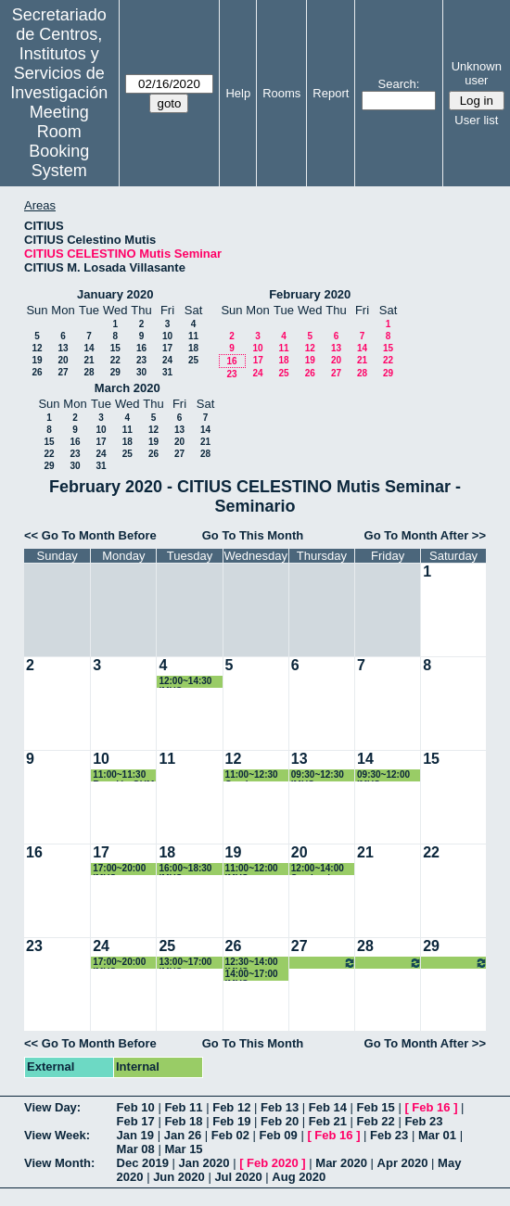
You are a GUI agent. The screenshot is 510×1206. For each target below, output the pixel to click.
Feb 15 (376, 1107)
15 (115, 348)
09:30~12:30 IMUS (317, 775)
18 (193, 348)
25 (193, 360)
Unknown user (477, 73)
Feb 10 (136, 1107)
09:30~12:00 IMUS (383, 775)
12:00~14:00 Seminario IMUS (317, 869)
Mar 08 (136, 1149)
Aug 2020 (298, 1177)
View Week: (57, 1135)
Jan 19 (135, 1135)
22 (115, 360)
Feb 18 (183, 1121)
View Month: (59, 1163)
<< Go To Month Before (90, 535)
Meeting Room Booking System (59, 141)
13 (62, 348)
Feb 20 (280, 1121)
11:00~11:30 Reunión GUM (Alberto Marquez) (123, 775)
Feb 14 (328, 1107)
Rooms (281, 93)
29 (115, 372)
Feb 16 (431, 1107)
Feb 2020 (273, 1163)
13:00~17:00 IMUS (185, 963)
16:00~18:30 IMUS (185, 869)
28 (88, 372)
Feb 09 (279, 1135)
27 (62, 372)
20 (62, 360)
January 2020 (115, 294)
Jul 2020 (237, 1177)
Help (237, 93)
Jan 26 (182, 1135)
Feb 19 (231, 1121)
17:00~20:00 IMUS (119, 869)
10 (167, 336)
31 (167, 372)
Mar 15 (183, 1149)
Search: (399, 84)
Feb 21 (328, 1121)
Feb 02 (230, 1135)
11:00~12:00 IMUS (251, 869)
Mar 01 (437, 1135)
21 (88, 360)
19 (37, 360)
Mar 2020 (341, 1163)
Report (330, 93)
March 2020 (127, 388)
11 (193, 336)
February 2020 (310, 294)
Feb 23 (423, 1121)
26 (37, 372)
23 (141, 360)
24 (167, 360)
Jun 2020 (179, 1177)
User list (476, 120)
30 (141, 372)
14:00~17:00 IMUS (251, 975)
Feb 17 (136, 1121)
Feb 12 (231, 1107)
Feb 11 (183, 1107)
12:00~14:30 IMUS (185, 682)
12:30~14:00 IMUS (251, 963)
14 (88, 348)
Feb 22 (376, 1121)
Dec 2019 (143, 1163)
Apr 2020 (402, 1163)
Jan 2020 (204, 1163)
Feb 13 (280, 1107)
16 (141, 348)
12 (37, 348)
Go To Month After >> (425, 535)
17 (167, 348)
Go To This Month (253, 535)
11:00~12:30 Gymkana (251, 775)
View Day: (52, 1107)
